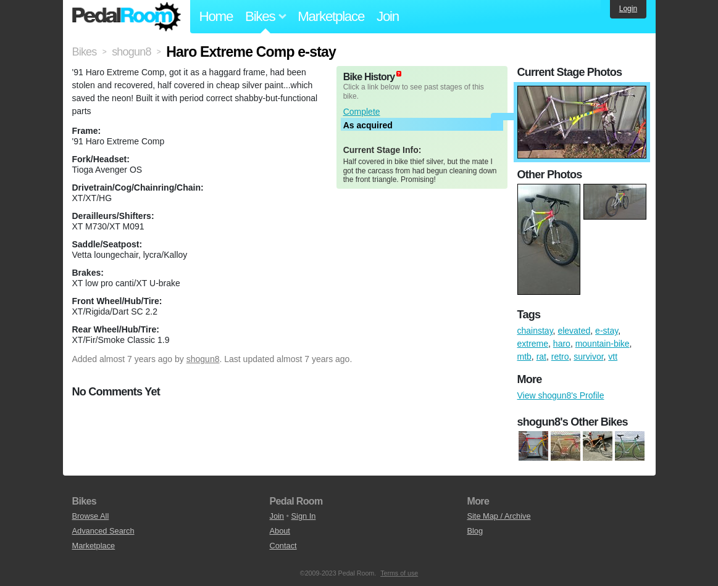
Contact (282, 545)
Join (388, 16)
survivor (588, 356)
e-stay (606, 331)
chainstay (535, 331)
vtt (612, 356)
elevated (573, 331)
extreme (533, 344)
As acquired (368, 125)
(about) (399, 74)
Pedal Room (126, 16)
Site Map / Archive (498, 516)
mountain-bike (602, 344)
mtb (524, 356)
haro (561, 344)
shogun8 (203, 359)
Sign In (303, 516)
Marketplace (331, 16)
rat (541, 356)
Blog (475, 530)
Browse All (90, 516)
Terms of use (399, 573)
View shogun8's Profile (560, 395)
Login (628, 8)
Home (216, 16)
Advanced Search (103, 530)
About (279, 530)
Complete (361, 112)
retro (560, 356)
